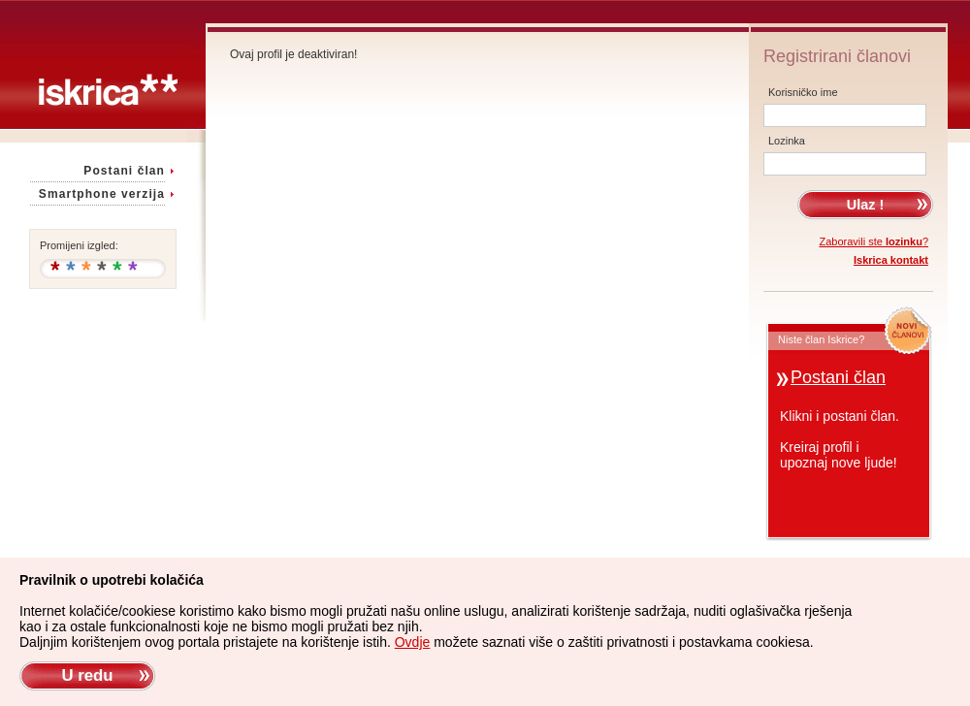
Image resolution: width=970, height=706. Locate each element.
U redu (87, 675)
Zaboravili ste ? (874, 241)
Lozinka (786, 140)
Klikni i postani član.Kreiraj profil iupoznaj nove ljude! (839, 439)
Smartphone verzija (102, 194)
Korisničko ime (803, 92)
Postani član (124, 170)
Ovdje (413, 642)
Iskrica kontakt (891, 260)
